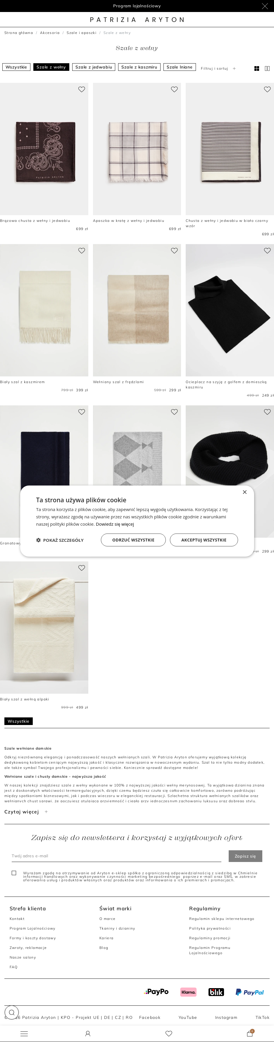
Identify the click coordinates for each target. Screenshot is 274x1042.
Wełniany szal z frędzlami (118, 382)
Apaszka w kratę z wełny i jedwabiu (128, 220)
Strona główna (18, 32)
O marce (107, 918)
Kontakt (17, 918)
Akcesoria (50, 32)
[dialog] (137, 521)
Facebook (150, 1017)
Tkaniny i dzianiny (117, 928)
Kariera (106, 938)
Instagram (226, 1017)
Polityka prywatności (210, 928)
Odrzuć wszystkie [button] (133, 539)
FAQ (14, 967)
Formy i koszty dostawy (33, 938)
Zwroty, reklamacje (28, 947)
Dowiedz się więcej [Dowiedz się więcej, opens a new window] (115, 524)
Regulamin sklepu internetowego (222, 918)
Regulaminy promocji (209, 938)
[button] (12, 1012)
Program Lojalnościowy (33, 928)
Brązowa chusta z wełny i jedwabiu (35, 220)
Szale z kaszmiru (139, 67)
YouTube (188, 1017)
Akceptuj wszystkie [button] (203, 539)
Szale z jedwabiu (93, 67)
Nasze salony (23, 957)
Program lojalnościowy (137, 5)
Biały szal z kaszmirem (22, 382)
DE (107, 1017)
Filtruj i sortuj (219, 68)
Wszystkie (16, 67)
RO (129, 1017)
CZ (118, 1017)
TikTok (263, 1017)
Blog (103, 947)
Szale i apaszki (81, 32)
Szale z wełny (51, 67)
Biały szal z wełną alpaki (24, 699)
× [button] (244, 492)
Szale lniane (180, 67)
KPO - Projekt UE (80, 1017)
